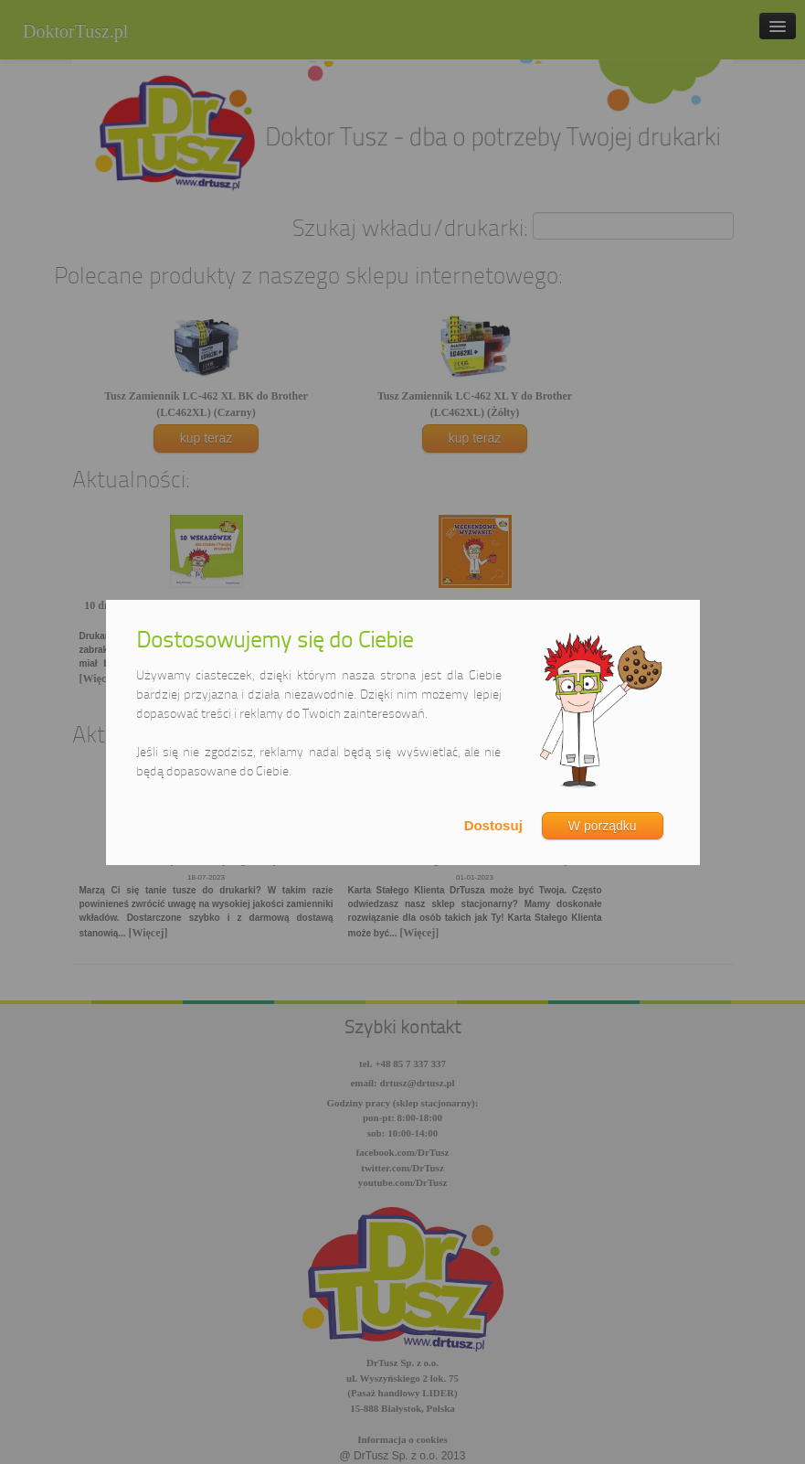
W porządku (602, 825)
